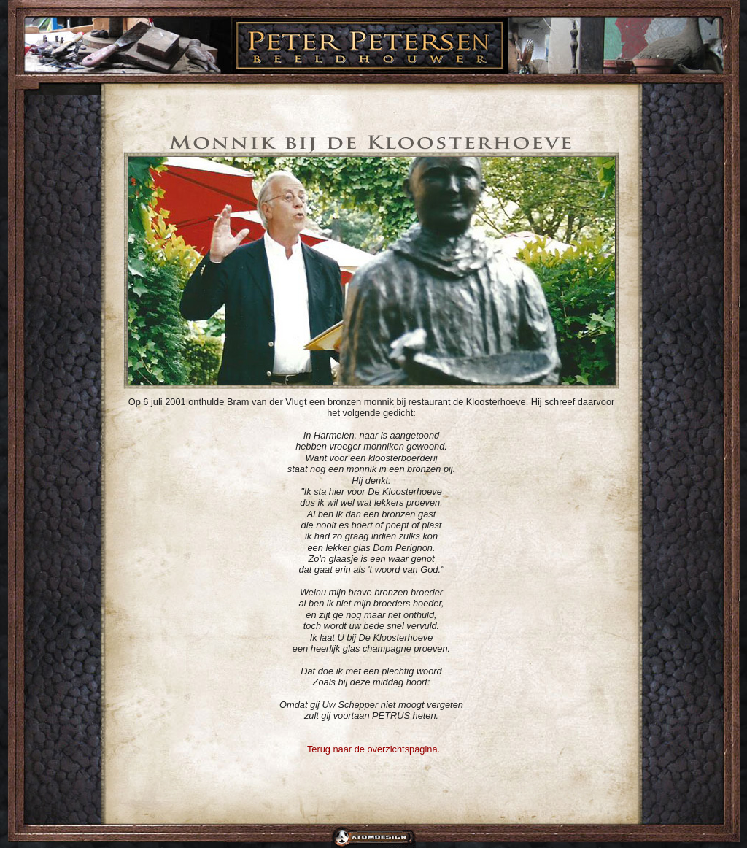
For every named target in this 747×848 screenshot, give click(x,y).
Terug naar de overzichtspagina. (373, 749)
